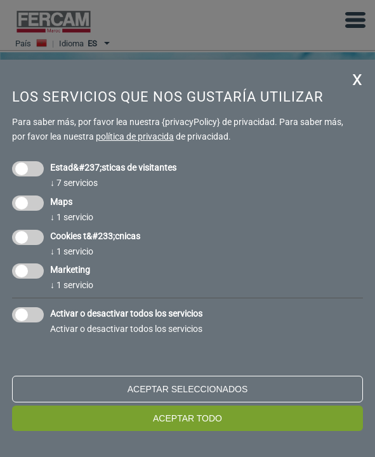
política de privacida (135, 136)
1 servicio (71, 217)
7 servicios (74, 183)
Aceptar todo (187, 418)
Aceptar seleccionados (188, 389)
